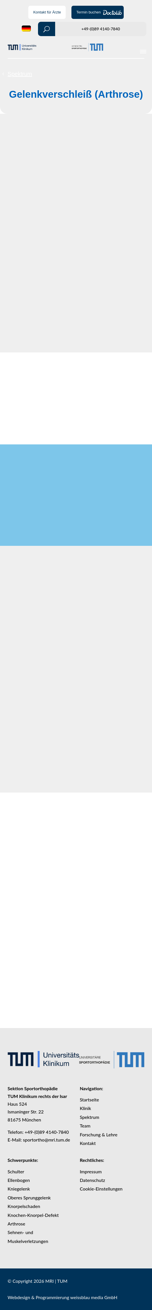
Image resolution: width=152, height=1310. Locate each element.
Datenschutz (92, 1180)
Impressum (91, 1171)
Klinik (85, 1108)
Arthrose (16, 1223)
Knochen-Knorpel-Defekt (33, 1215)
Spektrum (20, 74)
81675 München (24, 1119)
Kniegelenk (19, 1188)
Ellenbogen (19, 1180)
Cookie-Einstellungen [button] (101, 1188)
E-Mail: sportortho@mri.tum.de (39, 1139)
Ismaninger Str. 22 (26, 1111)
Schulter (16, 1171)
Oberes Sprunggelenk (29, 1197)
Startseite (89, 1099)
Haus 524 (17, 1104)
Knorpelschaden (24, 1206)
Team (85, 1125)
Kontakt (88, 1143)
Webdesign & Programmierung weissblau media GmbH (62, 1297)
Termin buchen (88, 12)
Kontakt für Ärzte (47, 12)
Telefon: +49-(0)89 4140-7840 (38, 1132)
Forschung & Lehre (98, 1134)
